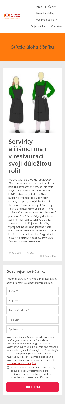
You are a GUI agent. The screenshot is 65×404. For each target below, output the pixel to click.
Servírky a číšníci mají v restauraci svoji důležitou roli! (29, 156)
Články (52, 6)
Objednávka (38, 26)
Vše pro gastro (45, 19)
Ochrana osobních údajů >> (21, 363)
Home (38, 6)
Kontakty (56, 26)
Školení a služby (45, 13)
